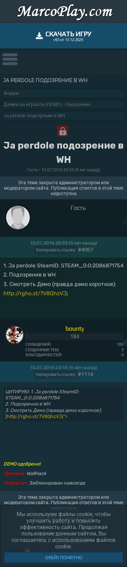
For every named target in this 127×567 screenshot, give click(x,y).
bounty (74, 328)
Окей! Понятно (63, 557)
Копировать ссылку (55, 249)
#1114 (85, 374)
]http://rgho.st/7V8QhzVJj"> (36, 416)
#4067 (85, 249)
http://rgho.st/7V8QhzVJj (35, 293)
